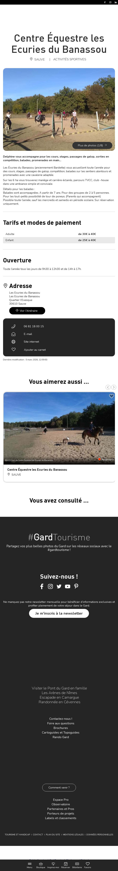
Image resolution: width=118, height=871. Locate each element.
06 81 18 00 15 (34, 326)
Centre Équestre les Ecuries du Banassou (37, 469)
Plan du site (53, 834)
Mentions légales (73, 834)
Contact (38, 834)
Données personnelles (100, 834)
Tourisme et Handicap (17, 834)
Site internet (31, 342)
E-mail (28, 334)
